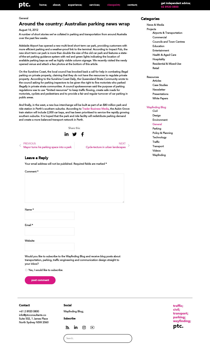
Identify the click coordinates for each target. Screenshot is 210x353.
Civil (155, 111)
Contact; (132, 4)
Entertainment (161, 50)
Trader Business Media (95, 109)
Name (29, 210)
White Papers (160, 98)
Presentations (160, 94)
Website (29, 241)
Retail (156, 68)
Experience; (76, 4)
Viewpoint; (114, 4)
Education (158, 46)
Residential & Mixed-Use (167, 64)
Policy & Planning (163, 133)
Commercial (160, 37)
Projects (151, 29)
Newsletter (159, 90)
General (157, 124)
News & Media (155, 25)
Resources (153, 77)
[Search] (124, 338)
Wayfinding (159, 155)
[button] (66, 134)
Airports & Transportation (167, 33)
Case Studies (160, 85)
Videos (157, 151)
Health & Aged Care (164, 55)
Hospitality (159, 59)
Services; (95, 4)
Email (29, 225)
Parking (157, 129)
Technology (159, 137)
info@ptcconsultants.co (32, 315)
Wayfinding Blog (156, 107)
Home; (43, 4)
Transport (158, 146)
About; (57, 4)
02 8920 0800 (169, 6)
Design (157, 115)
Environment (160, 120)
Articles (157, 81)
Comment (31, 172)
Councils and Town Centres (169, 42)
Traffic (156, 142)
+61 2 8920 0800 (29, 311)
